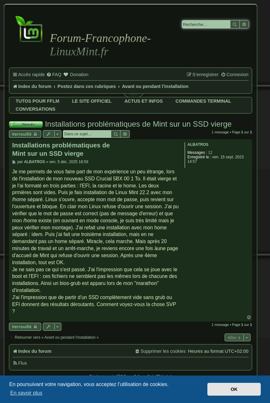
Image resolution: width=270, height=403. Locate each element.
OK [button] (234, 389)
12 (210, 152)
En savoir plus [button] (26, 393)
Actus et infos (143, 101)
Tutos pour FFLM (37, 101)
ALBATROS (198, 144)
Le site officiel (92, 101)
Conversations (35, 109)
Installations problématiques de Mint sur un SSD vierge (138, 124)
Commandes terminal (203, 101)
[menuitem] (53, 75)
